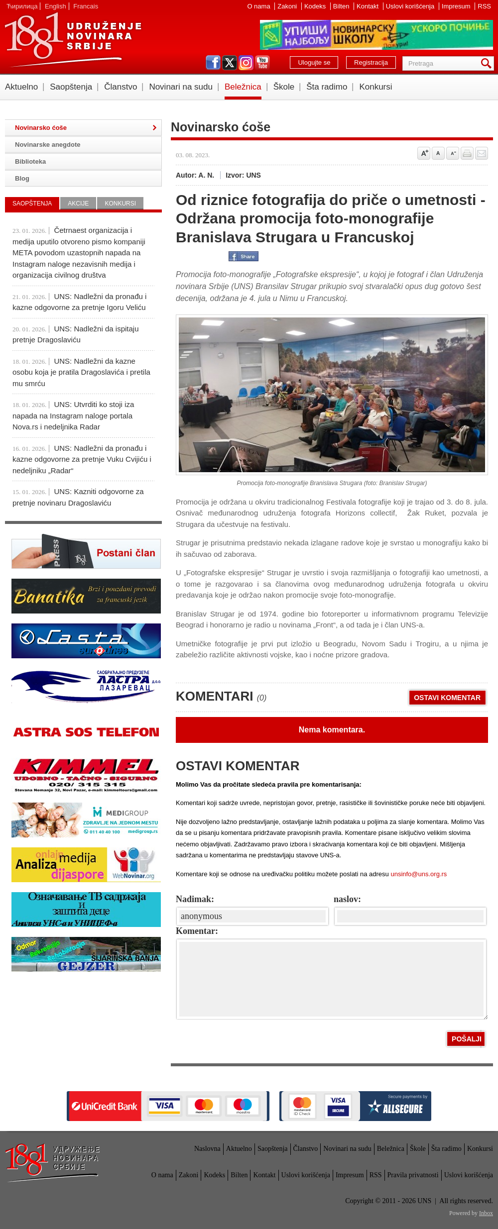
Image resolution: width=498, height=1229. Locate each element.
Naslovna (207, 1148)
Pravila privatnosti (413, 1175)
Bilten (342, 6)
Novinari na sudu (181, 87)
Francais (85, 6)
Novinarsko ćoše (41, 127)
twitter (229, 62)
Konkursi (375, 87)
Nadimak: (195, 899)
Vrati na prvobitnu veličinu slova (438, 153)
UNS (72, 40)
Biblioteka (30, 161)
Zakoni (288, 6)
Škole (284, 87)
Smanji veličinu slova (452, 153)
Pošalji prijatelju (481, 153)
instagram (246, 62)
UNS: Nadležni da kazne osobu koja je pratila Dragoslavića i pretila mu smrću (81, 372)
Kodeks (316, 6)
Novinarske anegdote (48, 144)
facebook (213, 62)
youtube (262, 62)
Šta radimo (326, 87)
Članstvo (120, 87)
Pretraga (488, 63)
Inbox (486, 1213)
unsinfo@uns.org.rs (418, 874)
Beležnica (243, 87)
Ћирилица (21, 6)
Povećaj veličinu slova (423, 153)
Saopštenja (71, 87)
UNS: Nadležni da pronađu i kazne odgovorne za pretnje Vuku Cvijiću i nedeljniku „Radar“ (81, 459)
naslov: (347, 899)
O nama (259, 6)
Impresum (457, 6)
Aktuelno (21, 87)
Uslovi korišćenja (411, 6)
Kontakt (368, 6)
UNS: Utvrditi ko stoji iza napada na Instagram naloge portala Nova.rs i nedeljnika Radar (73, 415)
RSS (484, 6)
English (55, 6)
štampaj (467, 153)
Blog (22, 178)
